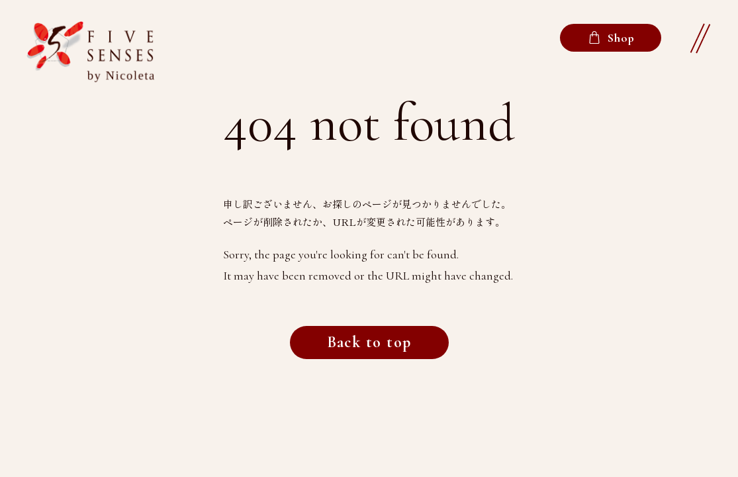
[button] (700, 38)
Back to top (369, 342)
